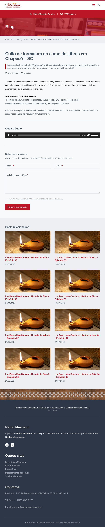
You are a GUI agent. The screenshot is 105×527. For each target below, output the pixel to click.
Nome (10, 165)
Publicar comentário (17, 207)
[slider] (49, 135)
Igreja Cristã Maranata (15, 462)
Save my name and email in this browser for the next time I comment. (36, 199)
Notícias (27, 39)
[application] (52, 135)
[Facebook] (7, 445)
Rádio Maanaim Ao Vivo (42, 14)
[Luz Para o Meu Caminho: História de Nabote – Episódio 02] (27, 320)
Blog (20, 39)
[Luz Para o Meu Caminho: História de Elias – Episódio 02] (27, 281)
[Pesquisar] (99, 5)
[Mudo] (88, 135)
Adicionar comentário (17, 175)
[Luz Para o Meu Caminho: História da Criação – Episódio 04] (27, 359)
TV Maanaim (68, 14)
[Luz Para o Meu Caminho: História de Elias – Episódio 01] (77, 281)
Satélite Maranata (13, 476)
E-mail (59, 165)
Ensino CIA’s (11, 469)
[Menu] (93, 5)
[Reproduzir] (8, 135)
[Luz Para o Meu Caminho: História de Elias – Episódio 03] (77, 242)
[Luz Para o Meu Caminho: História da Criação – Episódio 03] (77, 359)
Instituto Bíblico (12, 465)
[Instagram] (12, 445)
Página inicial (11, 39)
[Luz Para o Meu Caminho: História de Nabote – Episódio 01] (77, 320)
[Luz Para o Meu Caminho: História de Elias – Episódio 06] (27, 242)
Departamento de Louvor (17, 472)
